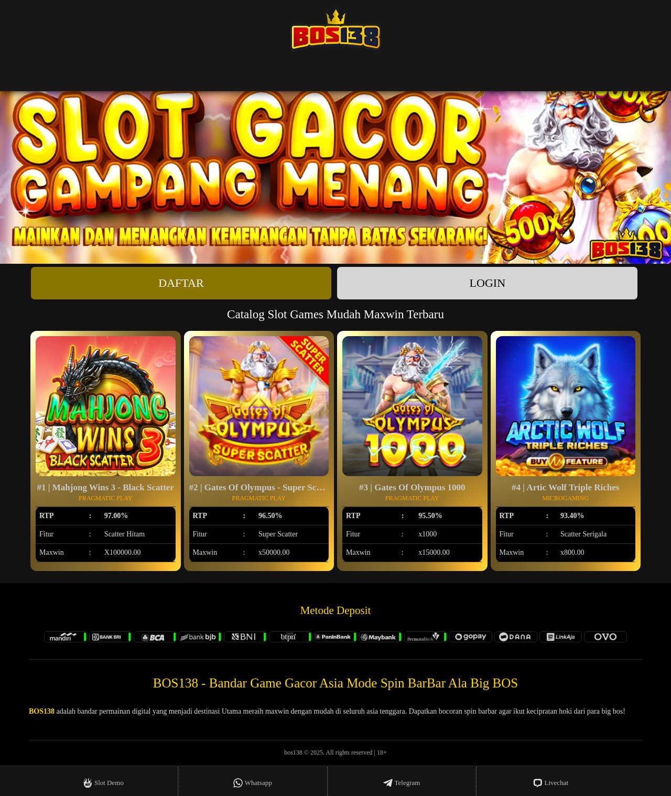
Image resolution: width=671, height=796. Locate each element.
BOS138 (42, 711)
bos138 (293, 752)
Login (487, 282)
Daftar (181, 282)
